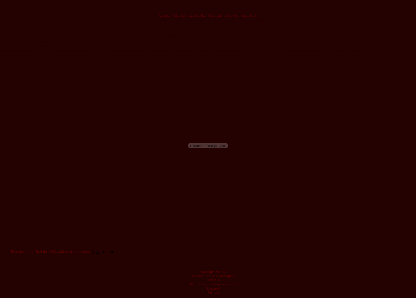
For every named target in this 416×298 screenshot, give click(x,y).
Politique (213, 292)
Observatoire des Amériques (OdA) (233, 15)
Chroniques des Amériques (213, 276)
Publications (208, 7)
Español (213, 288)
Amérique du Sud (213, 272)
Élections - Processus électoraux (213, 284)
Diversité (214, 280)
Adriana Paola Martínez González (182, 15)
